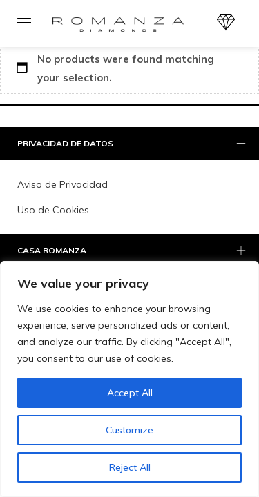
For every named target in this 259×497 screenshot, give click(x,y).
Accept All (130, 393)
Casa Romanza (133, 251)
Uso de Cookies (53, 210)
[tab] (129, 144)
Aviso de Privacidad (62, 184)
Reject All (130, 467)
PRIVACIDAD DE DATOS (133, 144)
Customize (129, 430)
